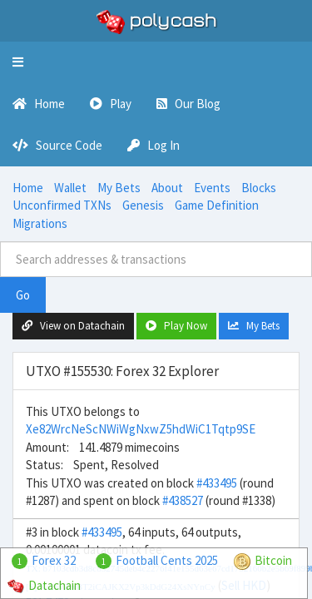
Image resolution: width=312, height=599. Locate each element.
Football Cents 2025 (167, 560)
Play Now (176, 326)
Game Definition (217, 205)
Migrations (39, 223)
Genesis (143, 205)
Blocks (258, 188)
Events (212, 188)
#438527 (182, 500)
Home (27, 188)
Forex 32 (54, 560)
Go (23, 295)
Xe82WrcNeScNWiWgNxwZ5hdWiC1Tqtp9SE (140, 429)
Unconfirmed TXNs (61, 205)
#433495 (216, 483)
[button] (18, 62)
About (167, 188)
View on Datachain (73, 326)
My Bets (119, 188)
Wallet (70, 188)
